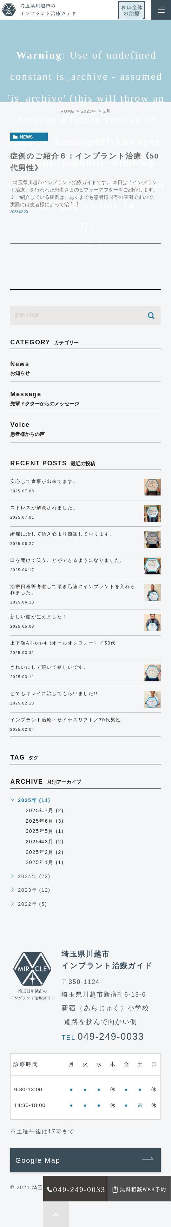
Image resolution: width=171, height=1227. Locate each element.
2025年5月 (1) (45, 831)
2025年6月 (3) (45, 821)
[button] (85, 1160)
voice (85, 429)
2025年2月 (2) (45, 852)
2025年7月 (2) (45, 810)
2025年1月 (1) (45, 862)
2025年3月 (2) (45, 841)
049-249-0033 (111, 1036)
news (26, 137)
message (85, 398)
